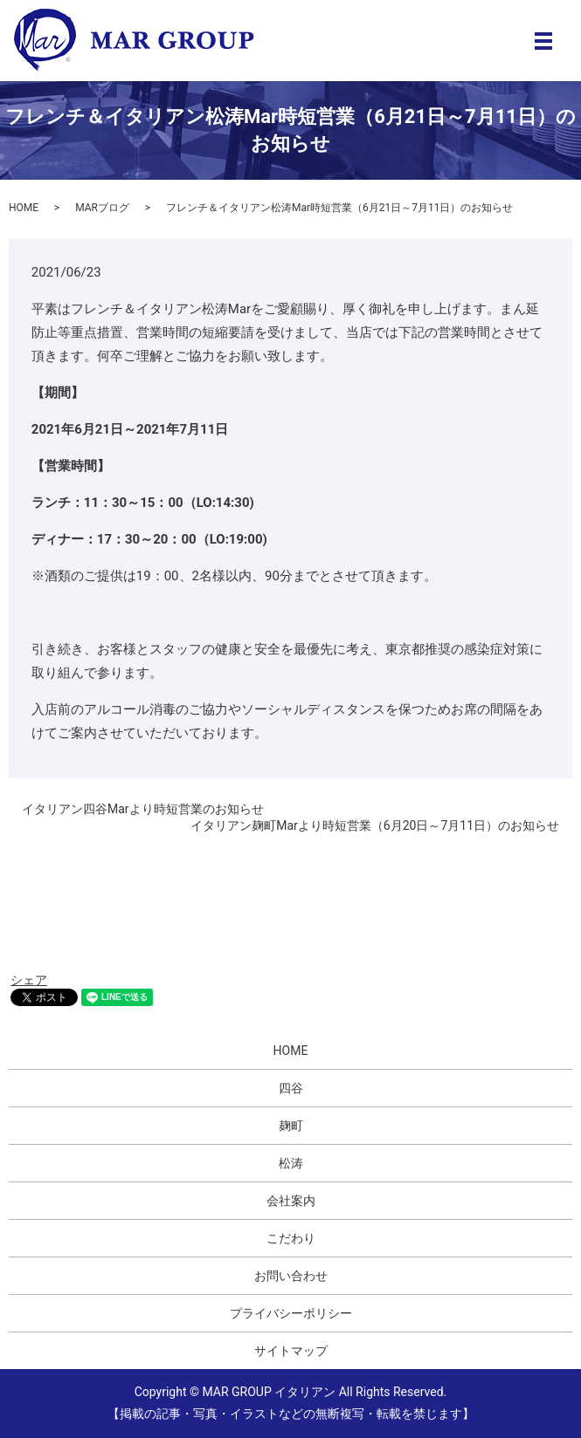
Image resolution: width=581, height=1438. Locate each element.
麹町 (291, 1126)
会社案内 (290, 1201)
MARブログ (102, 208)
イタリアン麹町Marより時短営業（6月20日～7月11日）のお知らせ (374, 825)
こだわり (290, 1238)
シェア (28, 980)
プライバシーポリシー (291, 1313)
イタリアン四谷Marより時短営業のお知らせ (143, 809)
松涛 (291, 1163)
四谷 (291, 1088)
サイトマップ (291, 1351)
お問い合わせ (291, 1276)
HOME (23, 208)
